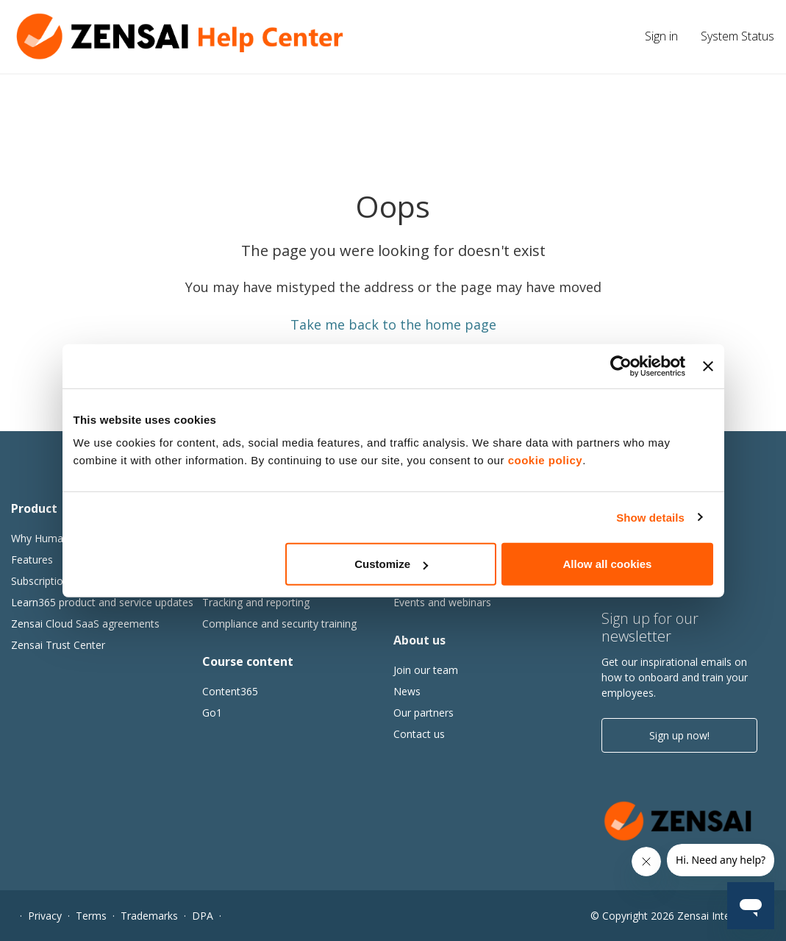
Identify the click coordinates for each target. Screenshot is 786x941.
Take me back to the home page (393, 324)
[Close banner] (708, 366)
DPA (202, 916)
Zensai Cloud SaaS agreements (85, 624)
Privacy (45, 916)
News (407, 691)
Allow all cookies (607, 564)
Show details (650, 517)
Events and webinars (442, 602)
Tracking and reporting (256, 602)
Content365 (230, 691)
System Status (737, 36)
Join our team (425, 670)
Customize (391, 564)
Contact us (419, 734)
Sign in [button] (661, 36)
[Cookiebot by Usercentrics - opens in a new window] (621, 366)
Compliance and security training (279, 624)
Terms (91, 916)
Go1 (212, 713)
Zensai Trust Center (58, 645)
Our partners (423, 713)
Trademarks (149, 916)
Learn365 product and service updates (102, 602)
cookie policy (545, 460)
